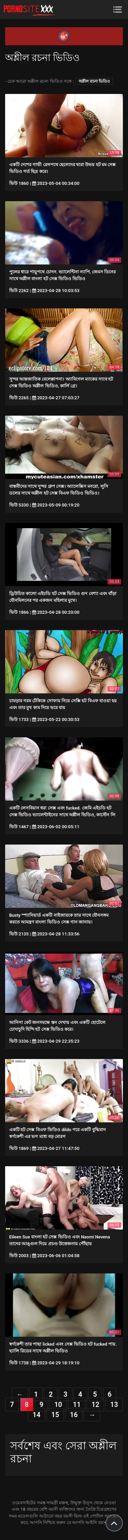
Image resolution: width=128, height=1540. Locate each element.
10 (58, 1404)
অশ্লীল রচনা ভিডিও (94, 81)
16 (74, 1415)
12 (95, 1404)
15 (55, 1415)
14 (37, 1415)
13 (114, 1404)
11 (77, 1404)
